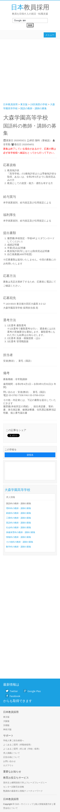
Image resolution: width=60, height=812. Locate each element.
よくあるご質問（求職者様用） (17, 744)
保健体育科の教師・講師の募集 (20, 532)
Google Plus (32, 691)
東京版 (6, 717)
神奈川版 (7, 729)
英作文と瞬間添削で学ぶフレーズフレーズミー (25, 782)
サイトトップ (27, 804)
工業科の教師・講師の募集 (18, 518)
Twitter (12, 691)
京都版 (6, 725)
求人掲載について (11, 753)
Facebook (13, 696)
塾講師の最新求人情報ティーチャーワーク (23, 791)
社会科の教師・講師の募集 (18, 527)
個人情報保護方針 (43, 804)
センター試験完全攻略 (13, 787)
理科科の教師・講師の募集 (18, 508)
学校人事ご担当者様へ (13, 740)
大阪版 (6, 721)
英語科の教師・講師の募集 (18, 522)
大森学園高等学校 (17, 490)
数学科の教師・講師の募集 (18, 546)
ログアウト (8, 765)
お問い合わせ (9, 761)
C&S (17, 804)
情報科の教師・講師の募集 (18, 537)
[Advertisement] (30, 71)
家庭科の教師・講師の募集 (18, 513)
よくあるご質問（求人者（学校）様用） (22, 749)
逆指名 (30, 455)
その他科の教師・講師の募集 (19, 542)
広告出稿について (11, 757)
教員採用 (30, 7)
